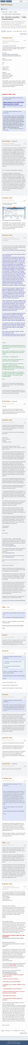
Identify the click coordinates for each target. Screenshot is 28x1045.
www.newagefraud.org (10, 545)
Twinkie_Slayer (8, 778)
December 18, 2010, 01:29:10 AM (8, 143)
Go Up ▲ (18, 1041)
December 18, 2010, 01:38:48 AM (8, 200)
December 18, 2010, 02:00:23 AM (8, 237)
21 (15, 31)
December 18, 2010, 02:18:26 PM (8, 740)
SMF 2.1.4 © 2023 (10, 1043)
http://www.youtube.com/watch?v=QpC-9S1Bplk (12, 625)
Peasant (6, 694)
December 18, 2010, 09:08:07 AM (8, 696)
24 (21, 31)
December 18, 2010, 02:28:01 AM (8, 422)
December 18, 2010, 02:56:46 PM (8, 780)
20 (14, 31)
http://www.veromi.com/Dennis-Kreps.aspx (11, 220)
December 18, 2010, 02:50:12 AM (8, 609)
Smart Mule (7, 141)
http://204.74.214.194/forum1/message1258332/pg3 (13, 250)
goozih (5, 635)
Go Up (2, 1030)
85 (23, 31)
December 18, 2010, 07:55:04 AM (8, 637)
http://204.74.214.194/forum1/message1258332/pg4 (13, 894)
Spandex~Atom (8, 37)
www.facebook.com (9, 552)
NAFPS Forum (6, 5)
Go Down (3, 31)
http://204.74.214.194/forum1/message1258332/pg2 (13, 600)
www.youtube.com (9, 557)
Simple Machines (17, 1043)
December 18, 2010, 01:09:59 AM (8, 40)
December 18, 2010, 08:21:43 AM (8, 653)
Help (8, 1041)
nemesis (6, 650)
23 (19, 31)
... (13, 31)
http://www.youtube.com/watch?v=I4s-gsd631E (13, 811)
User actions (23, 1033)
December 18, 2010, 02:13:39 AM (8, 403)
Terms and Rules (13, 1041)
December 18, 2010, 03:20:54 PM (8, 886)
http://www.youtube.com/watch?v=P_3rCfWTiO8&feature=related (9, 972)
